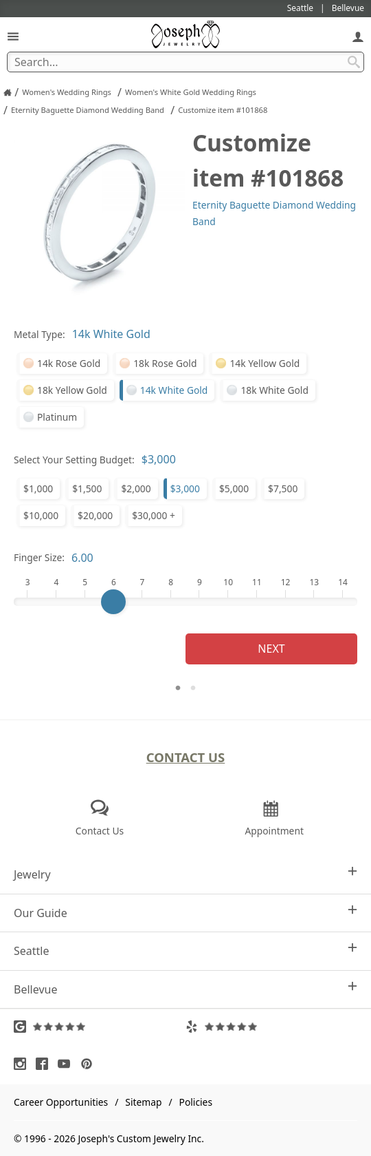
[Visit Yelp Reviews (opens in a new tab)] (271, 1026)
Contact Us (185, 757)
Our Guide (185, 913)
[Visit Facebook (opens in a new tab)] (45, 1063)
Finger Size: (39, 557)
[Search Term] (185, 62)
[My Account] (358, 36)
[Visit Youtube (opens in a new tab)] (67, 1063)
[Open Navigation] (13, 36)
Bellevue (185, 989)
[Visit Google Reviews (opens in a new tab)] (100, 1026)
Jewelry (185, 874)
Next (271, 648)
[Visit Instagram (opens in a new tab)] (23, 1063)
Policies (195, 1101)
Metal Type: (39, 334)
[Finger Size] (185, 602)
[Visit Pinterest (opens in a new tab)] (90, 1063)
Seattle (185, 950)
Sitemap (143, 1101)
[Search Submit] (354, 62)
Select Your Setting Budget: (74, 459)
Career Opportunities (61, 1101)
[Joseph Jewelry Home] (7, 92)
